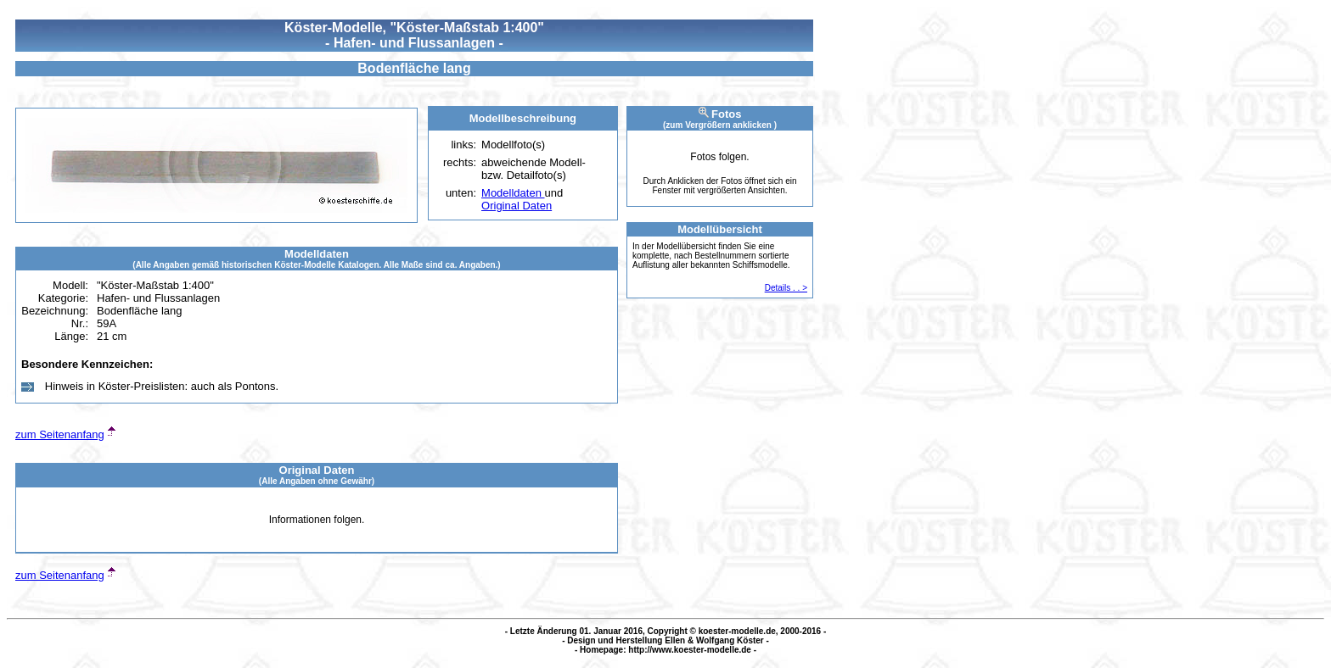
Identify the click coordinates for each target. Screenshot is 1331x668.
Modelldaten (512, 192)
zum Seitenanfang (59, 434)
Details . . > (786, 287)
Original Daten (516, 205)
